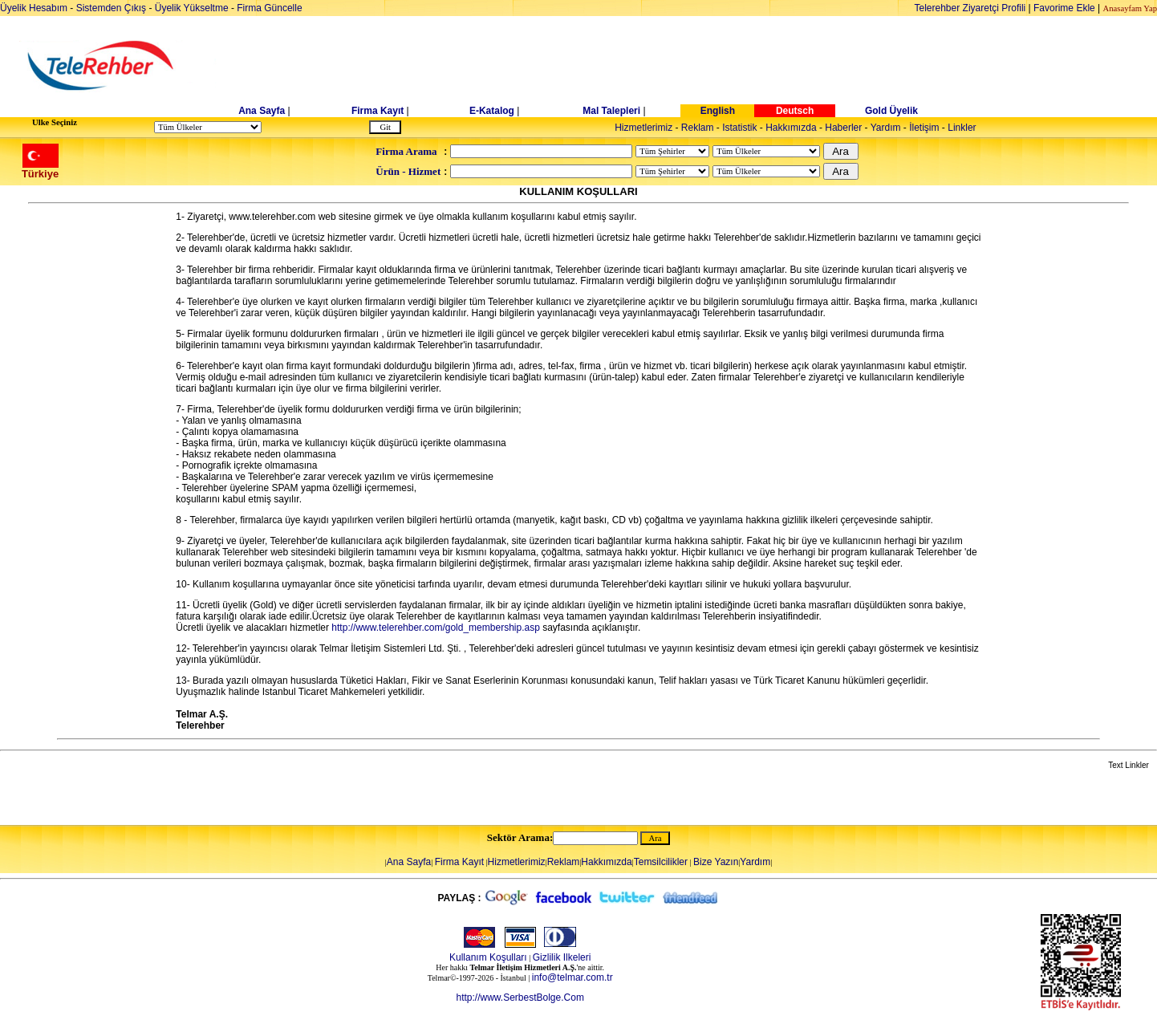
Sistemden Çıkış (111, 8)
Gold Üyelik (891, 110)
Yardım (886, 127)
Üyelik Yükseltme (192, 8)
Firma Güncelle (269, 8)
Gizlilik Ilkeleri (562, 957)
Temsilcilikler (661, 862)
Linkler (962, 127)
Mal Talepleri (611, 110)
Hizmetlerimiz (643, 127)
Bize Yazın (715, 862)
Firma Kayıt (377, 110)
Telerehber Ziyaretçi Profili (970, 8)
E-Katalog (491, 110)
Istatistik (739, 127)
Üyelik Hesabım (33, 8)
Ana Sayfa (261, 110)
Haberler (843, 127)
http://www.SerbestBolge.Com (519, 997)
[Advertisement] (702, 66)
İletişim (924, 127)
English (717, 110)
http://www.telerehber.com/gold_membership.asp (435, 627)
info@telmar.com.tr (572, 977)
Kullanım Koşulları (488, 957)
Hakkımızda (790, 127)
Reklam (697, 127)
